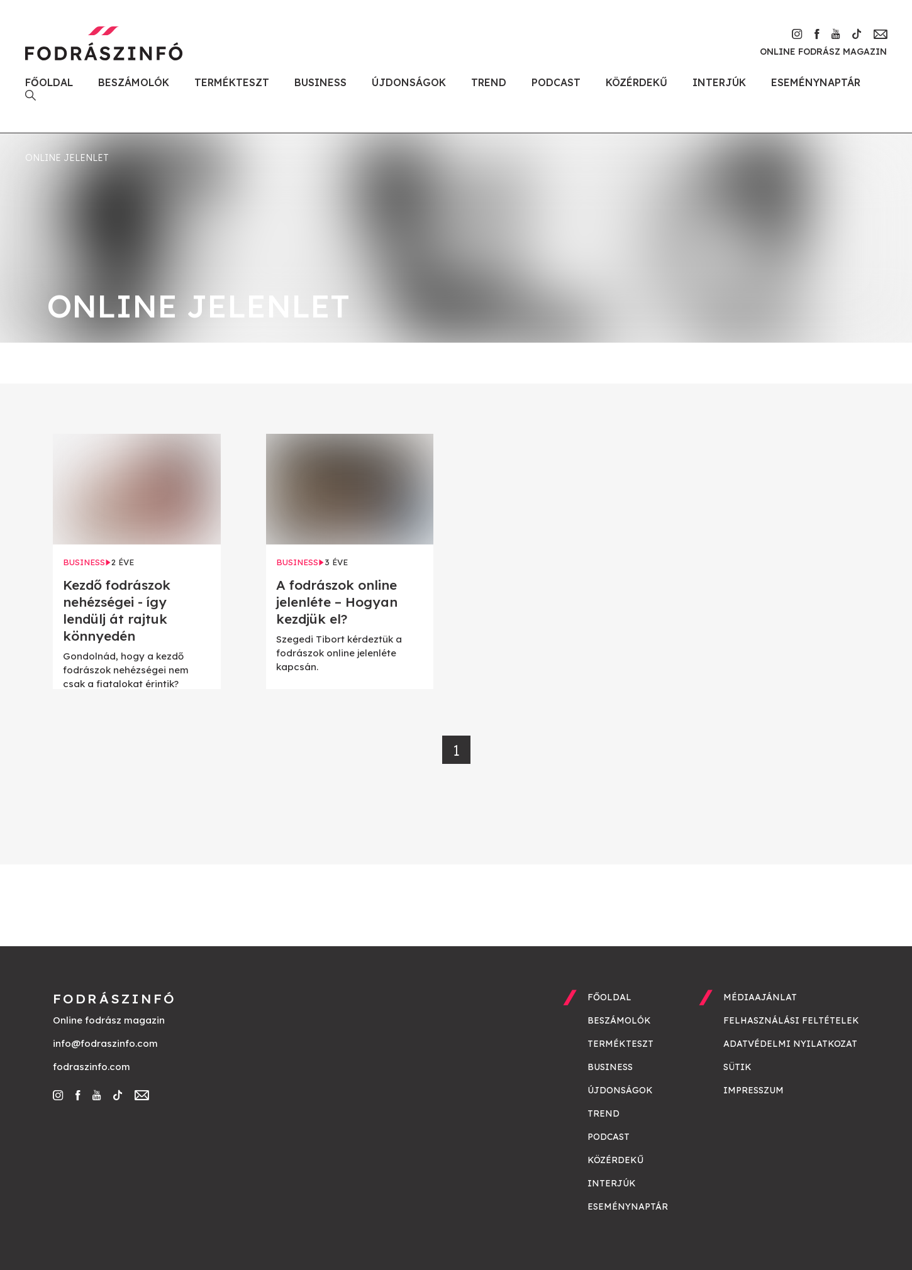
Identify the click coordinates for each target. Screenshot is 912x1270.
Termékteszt (231, 82)
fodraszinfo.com (91, 1067)
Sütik (737, 1067)
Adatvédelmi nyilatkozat (790, 1043)
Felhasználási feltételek (791, 1020)
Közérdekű (636, 82)
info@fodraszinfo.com (105, 1043)
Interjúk (719, 82)
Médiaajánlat (760, 997)
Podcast (556, 82)
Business (320, 82)
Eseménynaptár (815, 82)
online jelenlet (67, 157)
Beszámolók (133, 82)
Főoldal (49, 82)
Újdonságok (409, 82)
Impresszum (753, 1090)
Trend (488, 82)
